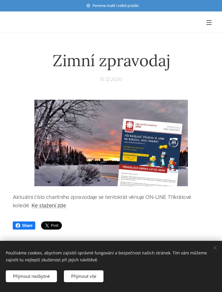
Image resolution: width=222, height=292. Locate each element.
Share (24, 225)
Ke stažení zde (49, 205)
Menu (209, 22)
